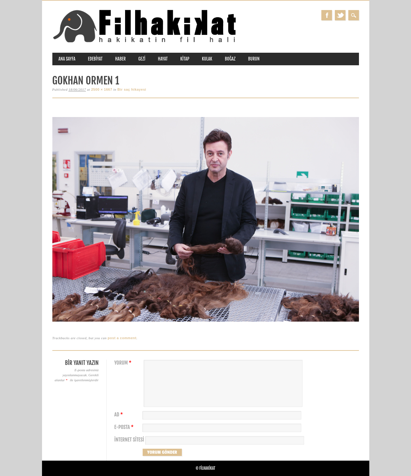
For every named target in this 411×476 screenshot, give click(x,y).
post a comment (122, 338)
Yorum (123, 363)
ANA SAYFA (67, 59)
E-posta (124, 427)
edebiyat (95, 59)
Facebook (326, 15)
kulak (207, 59)
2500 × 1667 (102, 89)
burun (254, 59)
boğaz (230, 59)
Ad (119, 415)
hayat (163, 59)
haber (120, 59)
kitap (184, 59)
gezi (141, 59)
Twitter (340, 15)
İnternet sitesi (129, 440)
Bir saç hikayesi (131, 89)
